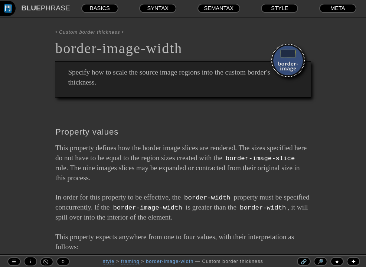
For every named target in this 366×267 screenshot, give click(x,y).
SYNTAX (158, 8)
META (337, 8)
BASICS (100, 8)
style (108, 261)
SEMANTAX (219, 8)
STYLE (279, 8)
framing (130, 261)
